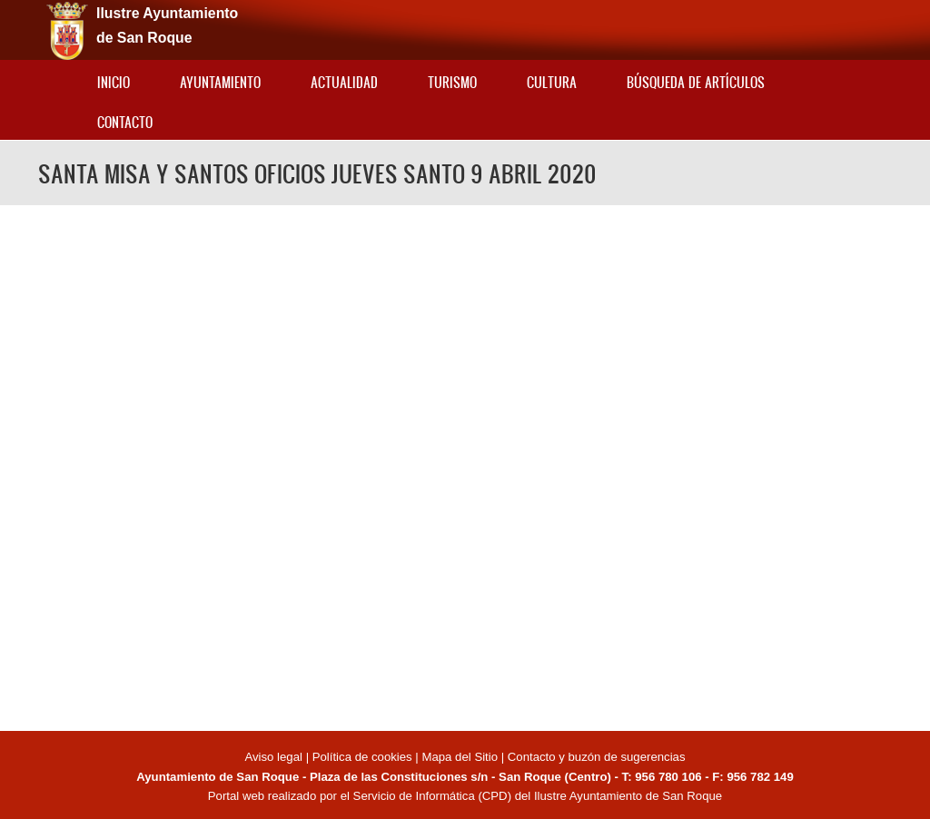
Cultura (552, 82)
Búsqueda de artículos (696, 82)
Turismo (452, 82)
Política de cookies (362, 757)
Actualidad (344, 82)
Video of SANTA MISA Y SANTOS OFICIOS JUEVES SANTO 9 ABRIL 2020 (465, 465)
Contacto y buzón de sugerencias (597, 757)
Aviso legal (274, 757)
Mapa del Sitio (459, 757)
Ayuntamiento (220, 82)
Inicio (113, 82)
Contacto (125, 122)
